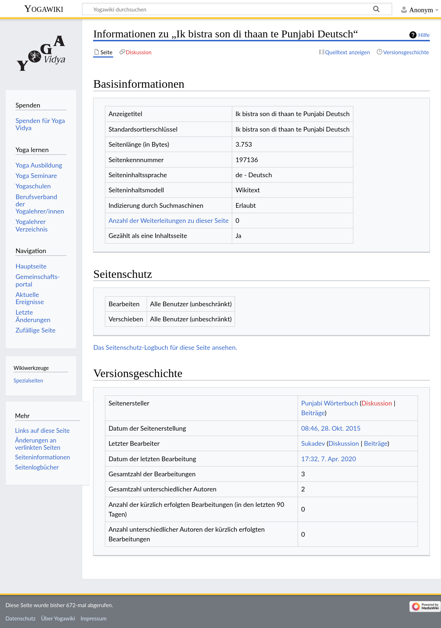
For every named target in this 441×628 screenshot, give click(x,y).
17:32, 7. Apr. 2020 (328, 459)
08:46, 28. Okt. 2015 (330, 428)
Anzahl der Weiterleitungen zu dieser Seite (169, 220)
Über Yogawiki (58, 618)
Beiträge (313, 413)
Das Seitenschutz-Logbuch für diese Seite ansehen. (165, 347)
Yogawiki (43, 8)
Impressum (94, 618)
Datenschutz (20, 618)
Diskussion (377, 403)
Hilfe (424, 35)
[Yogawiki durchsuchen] (237, 9)
